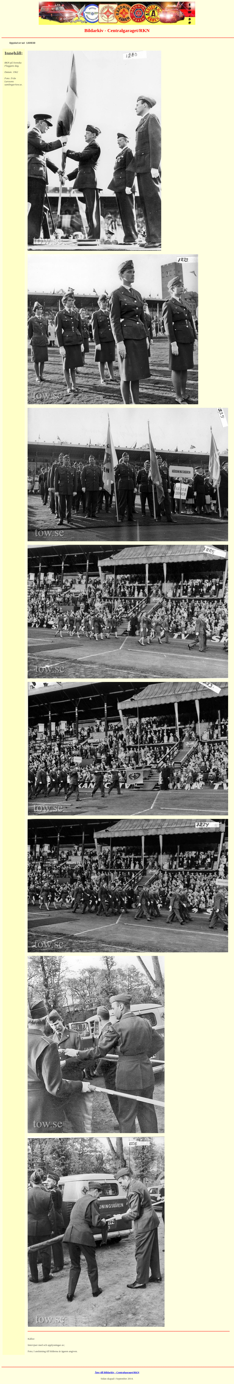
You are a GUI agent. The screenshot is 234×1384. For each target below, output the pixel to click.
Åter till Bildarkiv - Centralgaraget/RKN (117, 1372)
